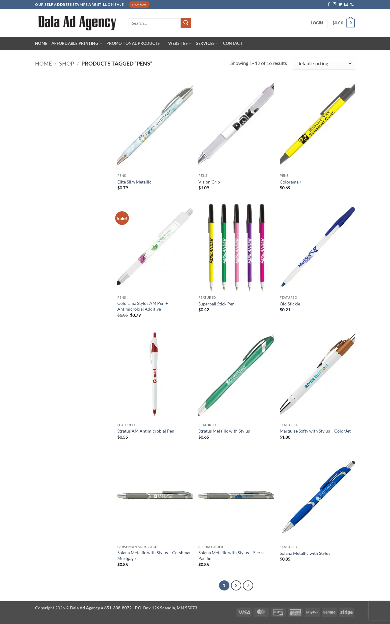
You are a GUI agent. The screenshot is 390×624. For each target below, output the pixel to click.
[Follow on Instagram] (334, 4)
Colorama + (291, 181)
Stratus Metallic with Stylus (224, 430)
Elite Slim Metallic (134, 181)
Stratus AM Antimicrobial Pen (145, 430)
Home (41, 43)
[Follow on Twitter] (340, 4)
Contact (233, 43)
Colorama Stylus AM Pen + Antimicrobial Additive (142, 306)
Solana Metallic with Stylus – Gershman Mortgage (154, 555)
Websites (180, 43)
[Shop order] (324, 64)
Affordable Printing (76, 43)
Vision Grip (209, 181)
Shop (66, 63)
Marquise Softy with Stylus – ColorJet (315, 430)
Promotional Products (135, 43)
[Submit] (186, 23)
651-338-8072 (118, 607)
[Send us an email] (346, 4)
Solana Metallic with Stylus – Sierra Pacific (231, 555)
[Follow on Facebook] (329, 4)
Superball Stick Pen (216, 303)
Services (207, 43)
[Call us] (352, 4)
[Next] (248, 585)
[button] (317, 23)
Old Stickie (290, 303)
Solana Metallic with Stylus (305, 553)
